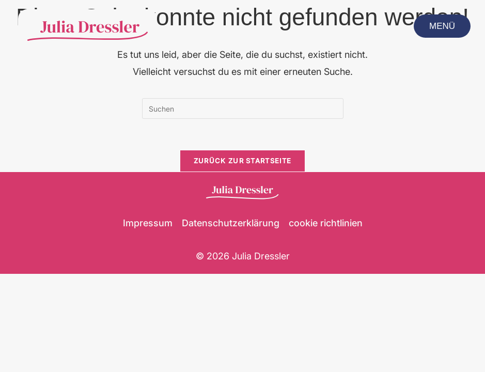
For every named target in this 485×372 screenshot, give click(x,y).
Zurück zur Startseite (242, 161)
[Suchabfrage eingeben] (242, 108)
